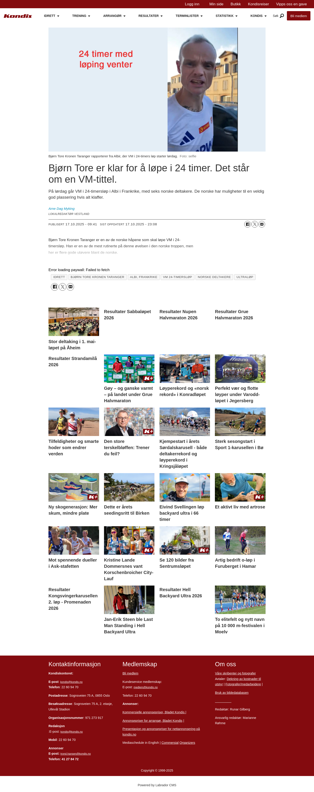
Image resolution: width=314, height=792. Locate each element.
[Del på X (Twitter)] (254, 224)
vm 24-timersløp (177, 277)
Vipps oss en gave (291, 4)
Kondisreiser (258, 4)
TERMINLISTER (187, 16)
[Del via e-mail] (261, 224)
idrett (59, 277)
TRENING (79, 16)
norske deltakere (214, 277)
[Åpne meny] (281, 16)
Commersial (170, 742)
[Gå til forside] (18, 16)
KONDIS (256, 16)
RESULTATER (148, 16)
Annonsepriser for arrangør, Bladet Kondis (152, 720)
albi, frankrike (143, 277)
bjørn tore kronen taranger (97, 277)
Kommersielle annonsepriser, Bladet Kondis (153, 712)
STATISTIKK (224, 16)
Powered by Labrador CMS (157, 785)
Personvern (223, 701)
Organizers (187, 742)
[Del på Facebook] (247, 224)
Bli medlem (298, 16)
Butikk (236, 4)
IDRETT (49, 16)
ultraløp (245, 277)
